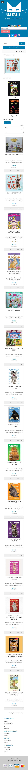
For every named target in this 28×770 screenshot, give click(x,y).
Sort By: (22, 125)
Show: (22, 130)
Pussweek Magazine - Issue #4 (14, 502)
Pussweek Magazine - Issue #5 (14, 540)
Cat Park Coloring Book (14, 155)
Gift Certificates (7, 740)
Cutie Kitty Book (14, 310)
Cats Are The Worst (14, 193)
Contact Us (6, 733)
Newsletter (6, 753)
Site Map (6, 735)
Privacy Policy (7, 726)
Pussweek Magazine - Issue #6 (14, 578)
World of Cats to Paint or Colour (14, 694)
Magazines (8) (14, 115)
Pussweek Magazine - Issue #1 (14, 387)
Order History (7, 749)
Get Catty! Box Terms (9, 725)
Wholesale (6, 728)
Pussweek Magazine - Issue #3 (14, 463)
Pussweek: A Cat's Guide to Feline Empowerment (14, 655)
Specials (6, 742)
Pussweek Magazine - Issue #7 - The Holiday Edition (14, 617)
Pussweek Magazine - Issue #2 (14, 425)
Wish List (6, 751)
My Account (7, 747)
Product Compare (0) (8, 119)
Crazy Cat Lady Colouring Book (14, 232)
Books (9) (14, 97)
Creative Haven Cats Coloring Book (14, 272)
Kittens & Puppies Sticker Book (14, 349)
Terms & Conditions (8, 723)
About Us (6, 721)
